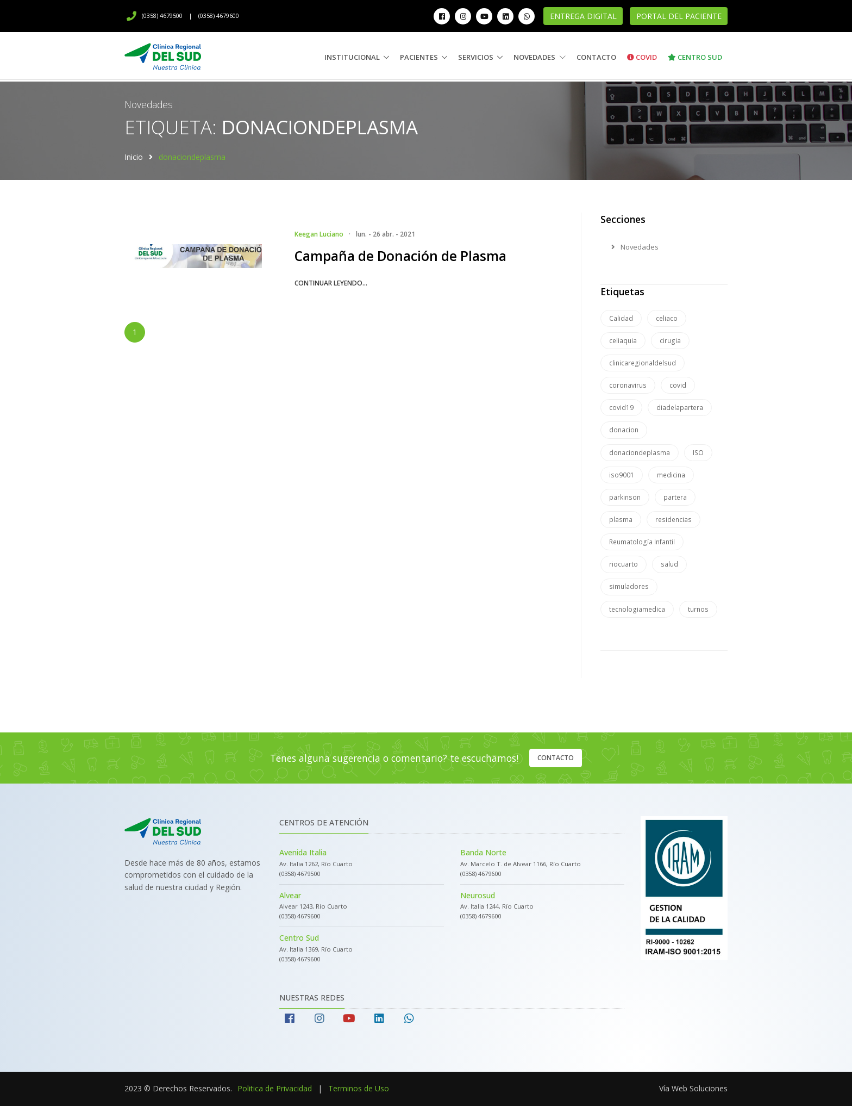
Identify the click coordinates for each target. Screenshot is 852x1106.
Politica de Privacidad (274, 1088)
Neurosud (477, 895)
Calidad (621, 318)
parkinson (625, 497)
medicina (671, 475)
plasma (620, 519)
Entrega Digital (583, 16)
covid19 (621, 407)
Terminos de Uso (358, 1088)
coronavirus (628, 385)
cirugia (670, 340)
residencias (673, 519)
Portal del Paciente (679, 16)
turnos (698, 609)
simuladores (629, 586)
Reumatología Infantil (642, 541)
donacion (623, 429)
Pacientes (419, 57)
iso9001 (621, 475)
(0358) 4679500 (155, 15)
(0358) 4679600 (218, 15)
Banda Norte (483, 852)
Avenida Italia (303, 852)
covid (677, 385)
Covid (642, 57)
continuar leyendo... (331, 283)
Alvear (290, 895)
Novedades (539, 57)
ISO (698, 452)
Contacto (596, 57)
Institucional (352, 57)
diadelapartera (679, 407)
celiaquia (623, 340)
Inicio (133, 157)
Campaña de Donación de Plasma (400, 256)
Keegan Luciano (319, 234)
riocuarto (623, 564)
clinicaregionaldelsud (642, 363)
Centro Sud (695, 57)
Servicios (475, 57)
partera (675, 497)
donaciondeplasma (639, 452)
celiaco (667, 318)
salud (669, 564)
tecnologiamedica (637, 609)
